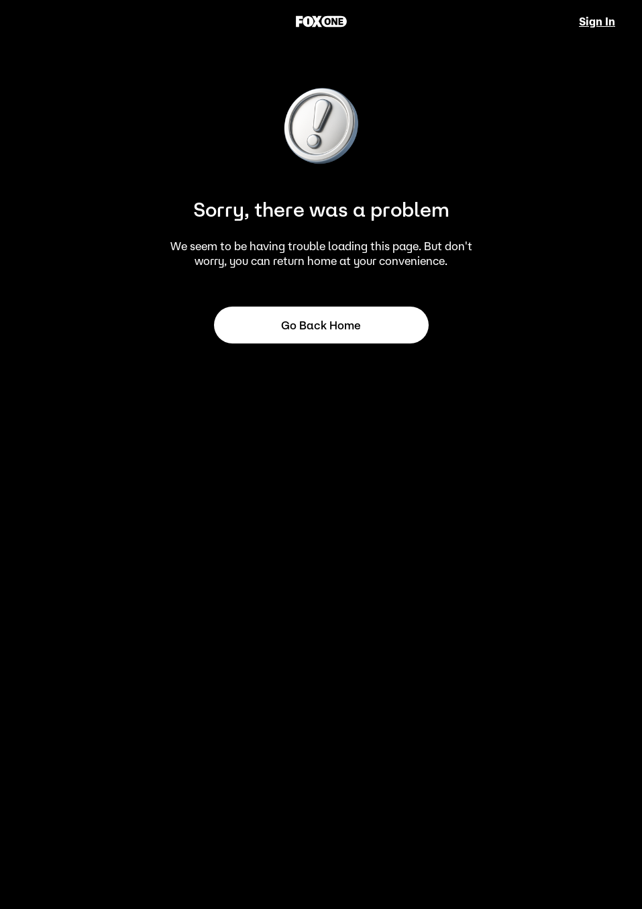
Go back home (321, 325)
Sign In (597, 21)
